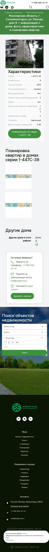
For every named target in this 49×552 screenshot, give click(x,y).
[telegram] (6, 8)
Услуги (24, 440)
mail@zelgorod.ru (19, 280)
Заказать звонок (22, 296)
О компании (24, 444)
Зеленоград (24, 469)
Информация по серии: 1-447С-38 (24, 133)
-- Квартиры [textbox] (24, 338)
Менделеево (24, 480)
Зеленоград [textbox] (24, 326)
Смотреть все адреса (20, 506)
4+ (17, 342)
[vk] (2, 8)
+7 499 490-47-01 (39, 3)
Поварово (24, 484)
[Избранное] (47, 8)
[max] (12, 8)
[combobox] (24, 326)
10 (36, 244)
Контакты (24, 455)
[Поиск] (30, 8)
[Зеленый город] (8, 3)
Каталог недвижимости (24, 437)
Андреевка (24, 476)
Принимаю (9, 540)
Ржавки (24, 487)
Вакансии (24, 451)
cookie (24, 533)
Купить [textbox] (24, 332)
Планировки (24, 448)
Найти (24, 352)
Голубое (24, 473)
